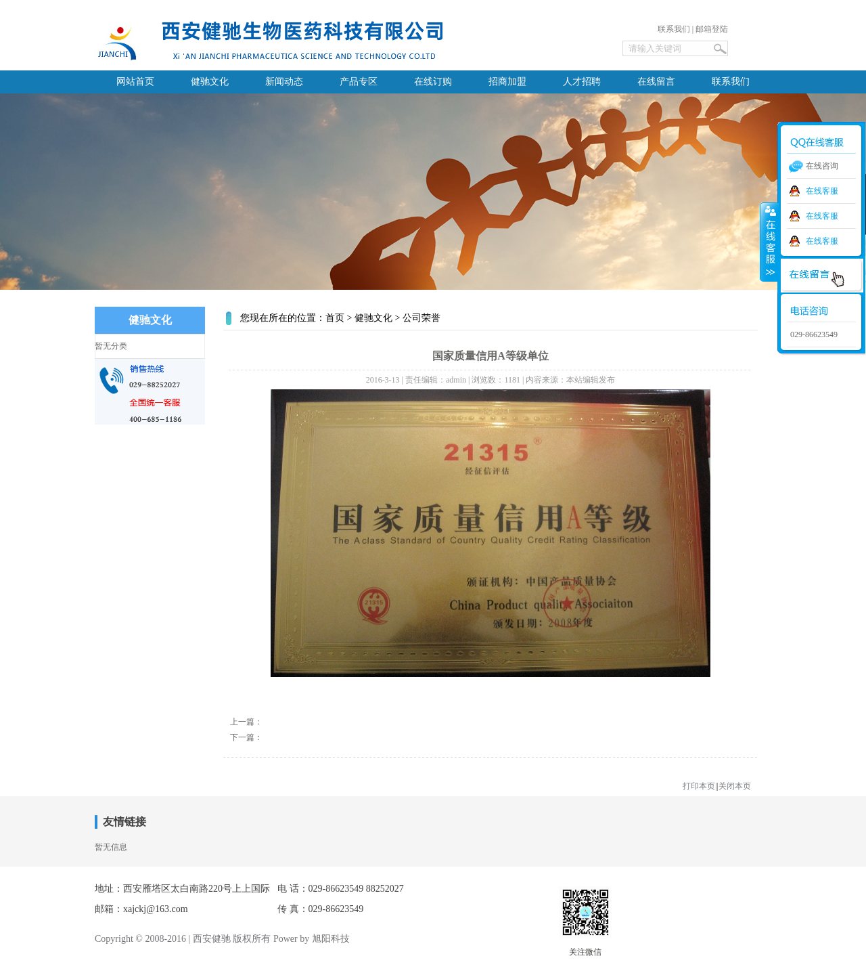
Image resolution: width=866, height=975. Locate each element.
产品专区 (359, 82)
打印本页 (699, 786)
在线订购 (433, 82)
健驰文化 (210, 82)
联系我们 (674, 29)
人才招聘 (582, 82)
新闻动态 (284, 82)
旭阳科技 (331, 939)
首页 (334, 318)
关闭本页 (735, 786)
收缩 (769, 242)
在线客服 (822, 191)
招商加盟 (507, 82)
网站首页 (135, 82)
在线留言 (656, 82)
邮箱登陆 (712, 29)
